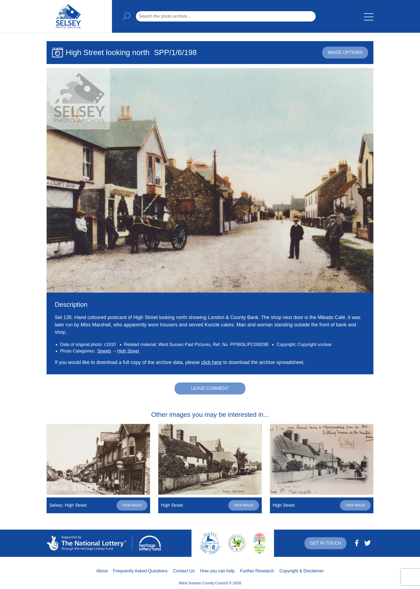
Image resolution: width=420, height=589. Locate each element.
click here (211, 362)
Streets (104, 351)
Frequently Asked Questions (140, 571)
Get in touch (325, 543)
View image (132, 505)
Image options (345, 52)
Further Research (257, 571)
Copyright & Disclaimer (301, 571)
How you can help (217, 571)
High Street (128, 351)
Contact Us (183, 571)
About (102, 571)
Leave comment (210, 388)
